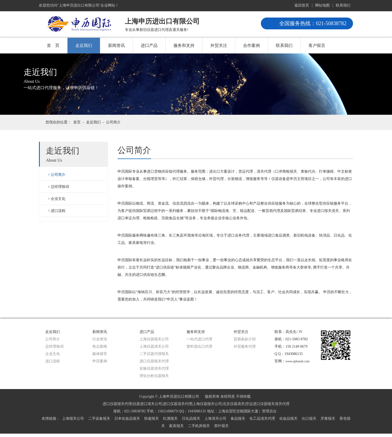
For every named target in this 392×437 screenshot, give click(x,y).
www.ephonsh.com (297, 361)
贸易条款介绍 (245, 339)
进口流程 (58, 211)
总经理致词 (60, 187)
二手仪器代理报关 (154, 354)
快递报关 (151, 418)
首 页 (53, 45)
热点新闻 (99, 346)
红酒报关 (170, 418)
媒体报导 (99, 354)
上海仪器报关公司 (154, 339)
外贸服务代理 (245, 346)
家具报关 (176, 426)
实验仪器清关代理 (154, 368)
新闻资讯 (116, 45)
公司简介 (113, 122)
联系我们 (343, 5)
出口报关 (309, 418)
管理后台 (269, 411)
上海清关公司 (215, 418)
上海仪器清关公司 (154, 346)
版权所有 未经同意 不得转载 (228, 396)
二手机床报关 (199, 426)
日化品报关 (191, 418)
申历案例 (99, 361)
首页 (77, 122)
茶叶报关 (221, 426)
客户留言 (317, 45)
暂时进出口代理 (199, 346)
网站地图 (322, 5)
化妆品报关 (288, 418)
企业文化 (58, 199)
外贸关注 (218, 45)
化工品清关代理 (262, 418)
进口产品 (149, 45)
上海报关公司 (73, 418)
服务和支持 (183, 45)
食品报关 (238, 418)
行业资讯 (99, 339)
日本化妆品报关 (127, 418)
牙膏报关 (328, 418)
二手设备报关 (99, 418)
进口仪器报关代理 (154, 361)
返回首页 (301, 5)
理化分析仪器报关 (154, 376)
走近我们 (83, 45)
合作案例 (251, 45)
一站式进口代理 (199, 339)
